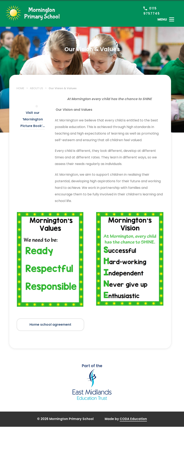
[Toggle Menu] (165, 19)
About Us (36, 88)
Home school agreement (50, 324)
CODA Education (133, 419)
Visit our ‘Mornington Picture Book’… (32, 119)
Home (20, 88)
